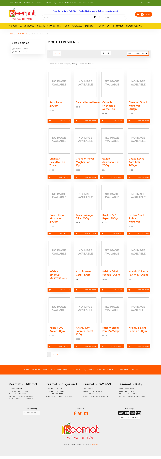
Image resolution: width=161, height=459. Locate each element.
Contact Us (28, 3)
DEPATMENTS (22, 34)
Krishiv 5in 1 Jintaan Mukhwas (136, 220)
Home (11, 3)
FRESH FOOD (63, 26)
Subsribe (38, 3)
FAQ (54, 3)
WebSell (95, 448)
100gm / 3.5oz (20, 49)
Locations (47, 3)
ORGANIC (40, 26)
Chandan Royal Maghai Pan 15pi (85, 163)
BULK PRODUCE (27, 26)
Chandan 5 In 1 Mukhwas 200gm (138, 106)
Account (146, 3)
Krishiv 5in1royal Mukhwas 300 (58, 277)
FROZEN (120, 26)
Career (90, 3)
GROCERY (89, 26)
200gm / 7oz (19, 52)
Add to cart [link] (59, 122)
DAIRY (101, 26)
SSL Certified (31, 416)
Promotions (82, 3)
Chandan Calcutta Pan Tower (57, 163)
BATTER (110, 26)
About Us (18, 3)
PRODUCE (13, 26)
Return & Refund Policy (67, 3)
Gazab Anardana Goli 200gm (110, 163)
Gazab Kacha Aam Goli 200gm (136, 163)
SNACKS (51, 26)
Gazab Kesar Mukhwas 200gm (57, 220)
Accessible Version (129, 420)
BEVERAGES (76, 26)
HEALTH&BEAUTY (134, 26)
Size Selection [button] (20, 43)
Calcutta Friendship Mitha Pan (108, 106)
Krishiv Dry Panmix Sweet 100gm (84, 334)
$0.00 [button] (144, 14)
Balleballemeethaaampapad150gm (96, 103)
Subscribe (62, 373)
